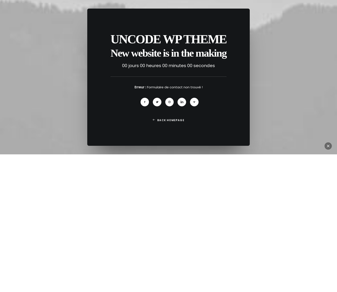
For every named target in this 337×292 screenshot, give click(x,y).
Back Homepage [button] (168, 121)
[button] (145, 103)
